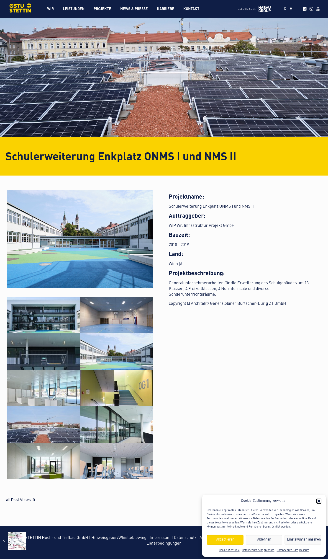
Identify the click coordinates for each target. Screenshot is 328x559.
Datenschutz (185, 538)
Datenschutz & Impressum (258, 550)
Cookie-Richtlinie (229, 550)
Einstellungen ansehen (304, 539)
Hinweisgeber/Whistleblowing (118, 538)
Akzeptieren (225, 539)
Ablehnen (264, 539)
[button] (319, 501)
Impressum (160, 538)
